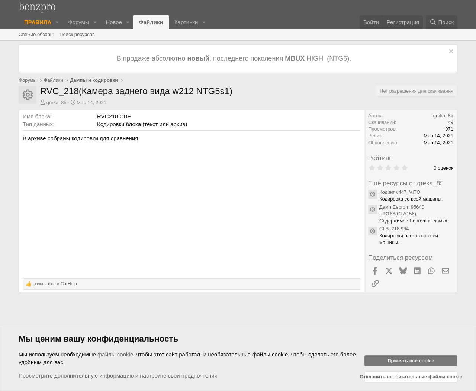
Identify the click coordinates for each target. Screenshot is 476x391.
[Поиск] (441, 22)
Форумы (78, 22)
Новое (114, 22)
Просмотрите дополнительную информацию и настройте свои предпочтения (118, 375)
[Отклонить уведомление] (450, 52)
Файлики (151, 22)
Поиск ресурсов (77, 34)
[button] (57, 22)
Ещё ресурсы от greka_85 (406, 183)
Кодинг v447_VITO (399, 192)
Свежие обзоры (36, 34)
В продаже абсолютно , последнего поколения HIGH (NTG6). (235, 58)
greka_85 (56, 102)
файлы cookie (115, 354)
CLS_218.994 (394, 228)
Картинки (186, 22)
